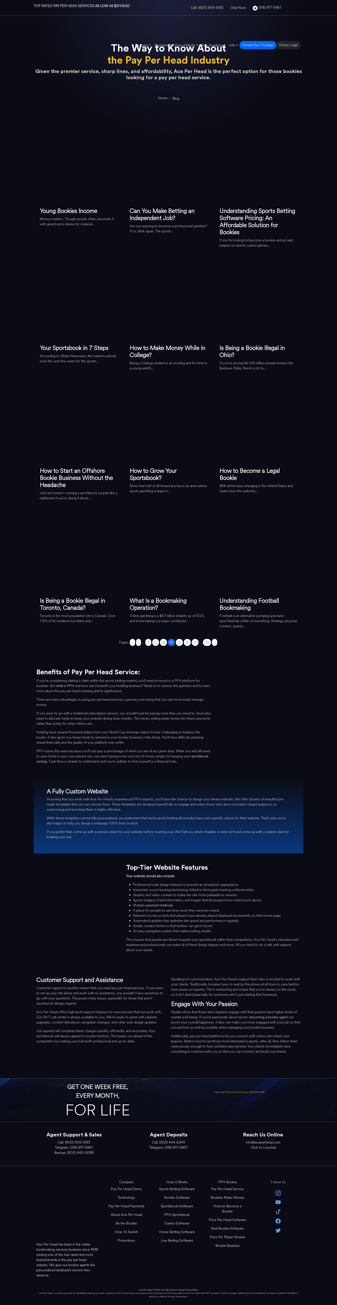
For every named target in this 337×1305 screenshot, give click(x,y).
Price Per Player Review (227, 1237)
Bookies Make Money (227, 1197)
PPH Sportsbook (177, 1214)
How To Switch (126, 1231)
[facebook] (278, 1220)
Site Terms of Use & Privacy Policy (181, 1289)
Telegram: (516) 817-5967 (74, 1147)
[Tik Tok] (278, 1211)
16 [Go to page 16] (187, 642)
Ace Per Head (145, 1289)
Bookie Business (227, 1245)
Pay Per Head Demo (126, 1188)
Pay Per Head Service (227, 1188)
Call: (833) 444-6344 (168, 1142)
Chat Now (238, 7)
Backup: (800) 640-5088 (252, 1092)
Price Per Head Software (227, 1219)
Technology (126, 1197)
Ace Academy (212, 45)
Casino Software (176, 1223)
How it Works (185, 45)
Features (141, 45)
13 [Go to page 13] (163, 642)
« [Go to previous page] (132, 642)
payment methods (159, 905)
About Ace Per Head (126, 1214)
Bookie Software (177, 1197)
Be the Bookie (126, 1223)
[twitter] (278, 1230)
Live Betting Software (177, 1240)
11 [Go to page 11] (148, 642)
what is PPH (65, 685)
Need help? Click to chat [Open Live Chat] (226, 1092)
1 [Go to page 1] (138, 642)
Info (232, 45)
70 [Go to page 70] (207, 642)
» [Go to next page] (214, 642)
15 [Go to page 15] (179, 642)
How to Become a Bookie (227, 1209)
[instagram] (278, 1192)
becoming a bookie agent (268, 1017)
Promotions (126, 1240)
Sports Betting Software (177, 1188)
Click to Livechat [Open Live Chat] (263, 1147)
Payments (161, 45)
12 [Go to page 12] (155, 642)
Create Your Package (258, 45)
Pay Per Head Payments (126, 1206)
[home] (162, 98)
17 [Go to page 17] (195, 642)
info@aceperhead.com (263, 1142)
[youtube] (278, 1202)
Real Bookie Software (227, 1228)
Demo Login (288, 45)
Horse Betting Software (177, 1231)
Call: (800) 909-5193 (207, 7)
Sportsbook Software (177, 1206)
